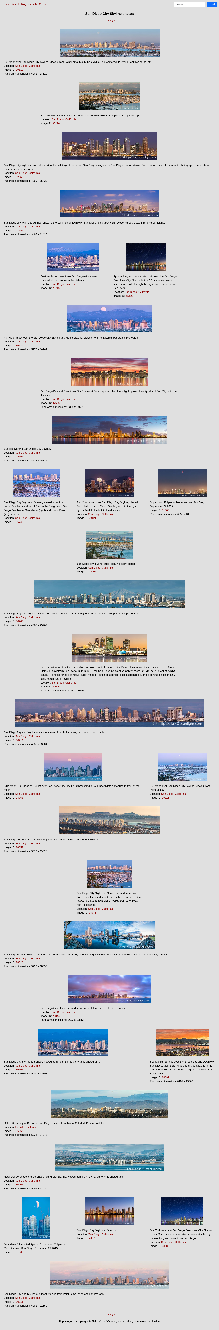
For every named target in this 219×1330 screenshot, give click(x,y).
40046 (56, 686)
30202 (19, 1184)
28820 (19, 962)
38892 (165, 1077)
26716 (56, 288)
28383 (165, 1245)
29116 (19, 69)
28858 (19, 456)
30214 (19, 740)
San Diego (21, 65)
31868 (165, 510)
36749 (19, 521)
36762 (19, 1069)
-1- (105, 21)
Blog (23, 4)
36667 (19, 1130)
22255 (19, 176)
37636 (56, 403)
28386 (129, 295)
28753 (19, 797)
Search (32, 4)
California (34, 65)
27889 (19, 230)
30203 (19, 621)
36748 (92, 912)
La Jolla (19, 1127)
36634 (19, 345)
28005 (92, 571)
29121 (92, 518)
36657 (19, 847)
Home (6, 4)
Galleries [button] (44, 4)
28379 (92, 1238)
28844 (56, 1015)
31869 (19, 1252)
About (15, 4)
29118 (165, 797)
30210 (56, 123)
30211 (19, 1301)
